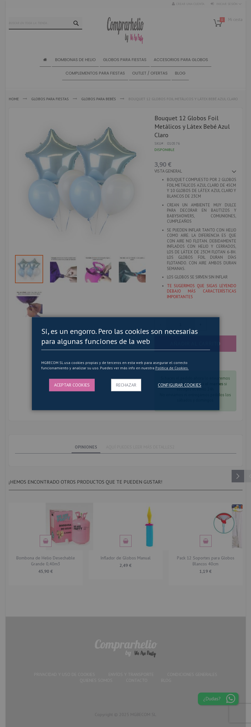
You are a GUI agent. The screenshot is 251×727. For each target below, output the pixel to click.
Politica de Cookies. (172, 368)
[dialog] (125, 363)
